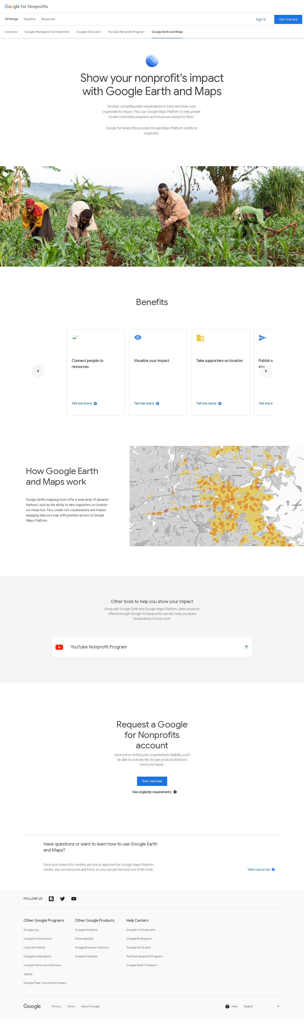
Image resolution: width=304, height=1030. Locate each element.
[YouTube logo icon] (73, 909)
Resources (48, 19)
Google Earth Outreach (141, 976)
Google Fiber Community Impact (45, 993)
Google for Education (38, 949)
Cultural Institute (34, 958)
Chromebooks (84, 949)
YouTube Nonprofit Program (126, 32)
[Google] (32, 1017)
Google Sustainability (37, 967)
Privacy (56, 1017)
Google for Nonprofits (141, 940)
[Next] (266, 381)
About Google (90, 1017)
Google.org (31, 940)
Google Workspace (139, 949)
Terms (71, 1017)
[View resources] (261, 880)
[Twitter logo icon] (62, 909)
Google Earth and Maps (167, 32)
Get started (288, 19)
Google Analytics (86, 940)
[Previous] (38, 381)
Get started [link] (152, 792)
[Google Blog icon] (51, 909)
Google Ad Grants (89, 32)
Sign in (261, 19)
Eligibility (29, 19)
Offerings (11, 19)
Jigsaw (28, 984)
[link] (152, 658)
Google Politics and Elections (42, 976)
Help (231, 1017)
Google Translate (86, 967)
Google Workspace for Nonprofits (47, 32)
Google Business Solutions (92, 958)
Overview (11, 32)
